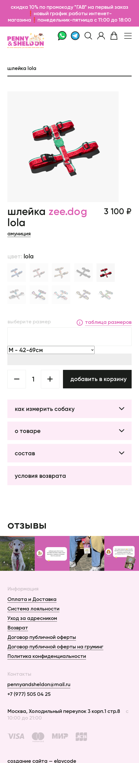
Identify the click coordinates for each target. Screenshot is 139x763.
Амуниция (19, 233)
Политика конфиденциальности (46, 656)
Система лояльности (33, 608)
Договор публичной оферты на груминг (55, 646)
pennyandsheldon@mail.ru (38, 684)
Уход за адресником (32, 618)
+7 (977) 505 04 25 (29, 694)
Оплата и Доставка (32, 599)
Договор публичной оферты (41, 637)
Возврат (17, 627)
